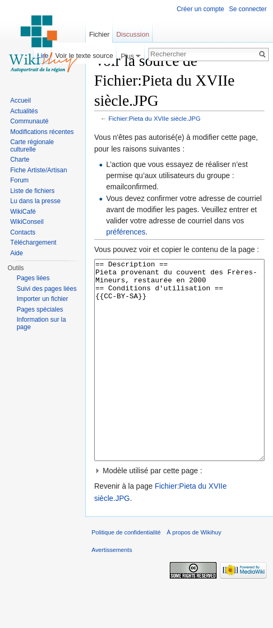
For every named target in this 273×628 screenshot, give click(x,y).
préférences (125, 232)
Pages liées (32, 278)
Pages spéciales (39, 309)
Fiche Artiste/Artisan (38, 170)
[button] (179, 510)
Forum (19, 180)
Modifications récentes (41, 132)
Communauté (29, 121)
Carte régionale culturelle (32, 145)
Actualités (24, 111)
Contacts (22, 232)
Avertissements (112, 590)
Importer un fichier (42, 299)
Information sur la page (41, 323)
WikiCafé (23, 211)
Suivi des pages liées (46, 288)
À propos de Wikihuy (194, 572)
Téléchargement (33, 242)
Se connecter (248, 9)
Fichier (99, 34)
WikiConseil (27, 221)
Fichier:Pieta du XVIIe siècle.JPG (155, 118)
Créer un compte (200, 9)
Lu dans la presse (35, 201)
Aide (16, 253)
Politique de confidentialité (126, 572)
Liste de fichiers (32, 191)
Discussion (133, 34)
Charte (19, 159)
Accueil (20, 100)
